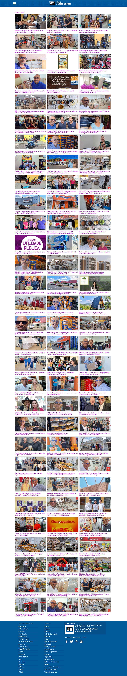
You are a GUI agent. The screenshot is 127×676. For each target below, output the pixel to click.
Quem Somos (70, 624)
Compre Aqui (19, 12)
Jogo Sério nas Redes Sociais (76, 637)
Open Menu (14, 3)
